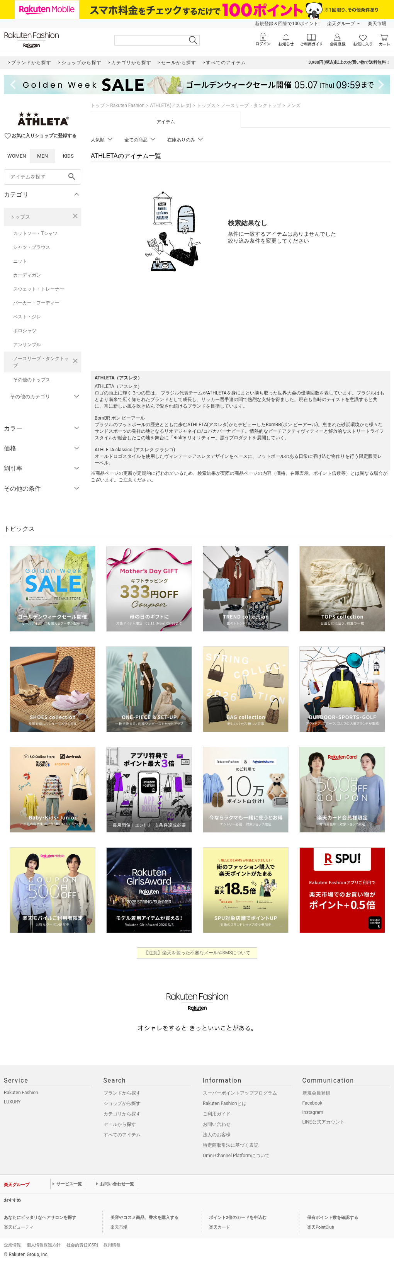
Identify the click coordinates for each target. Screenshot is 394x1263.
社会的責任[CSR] (82, 1245)
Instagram (312, 1112)
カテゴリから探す (122, 1114)
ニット (20, 261)
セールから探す (120, 1124)
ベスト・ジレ (27, 317)
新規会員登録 (316, 1093)
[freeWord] (42, 177)
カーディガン (27, 275)
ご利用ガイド (217, 1114)
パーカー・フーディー (36, 303)
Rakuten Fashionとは (224, 1103)
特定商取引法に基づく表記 (230, 1145)
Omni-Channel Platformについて (236, 1155)
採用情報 (112, 1245)
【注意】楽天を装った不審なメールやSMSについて (197, 952)
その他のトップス (31, 379)
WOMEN (16, 156)
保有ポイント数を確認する (332, 1217)
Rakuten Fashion (127, 105)
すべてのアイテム (122, 1134)
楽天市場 (377, 23)
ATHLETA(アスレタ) (170, 105)
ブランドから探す (122, 1093)
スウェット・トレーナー (38, 289)
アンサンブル (27, 344)
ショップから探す (122, 1103)
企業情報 (12, 1245)
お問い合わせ (217, 1124)
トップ (98, 105)
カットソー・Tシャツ (35, 233)
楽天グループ (341, 23)
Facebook (312, 1103)
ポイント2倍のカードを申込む (238, 1217)
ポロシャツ (24, 330)
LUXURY (12, 1102)
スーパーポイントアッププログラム (240, 1093)
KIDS (68, 156)
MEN (42, 156)
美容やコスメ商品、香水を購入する (144, 1217)
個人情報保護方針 (44, 1245)
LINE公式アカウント (323, 1122)
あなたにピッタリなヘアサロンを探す (40, 1217)
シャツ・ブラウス (31, 247)
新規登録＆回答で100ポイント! (287, 23)
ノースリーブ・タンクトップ (41, 362)
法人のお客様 (217, 1134)
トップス (20, 217)
